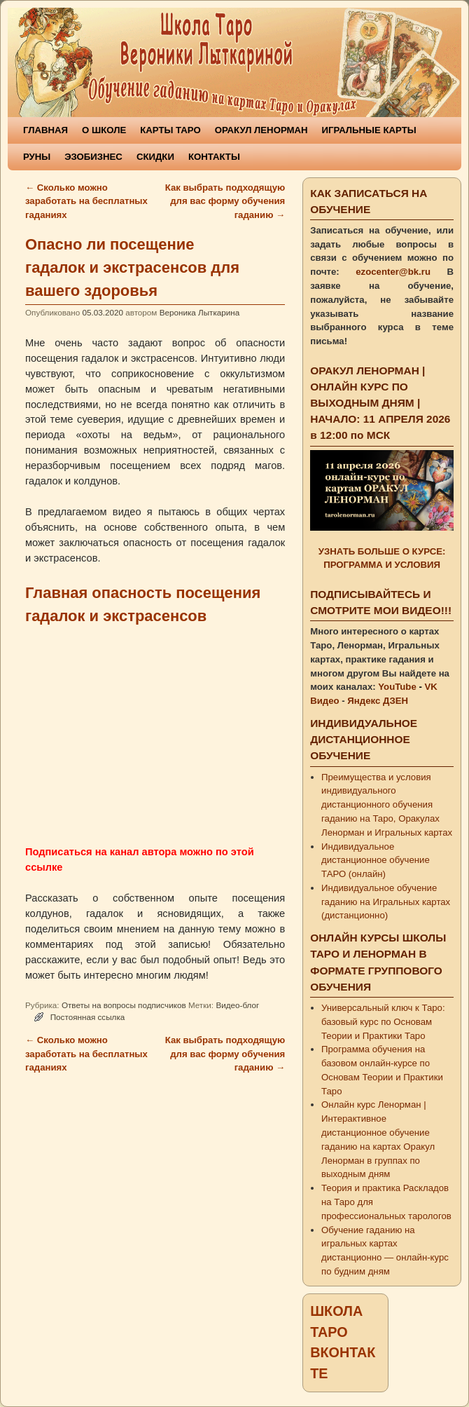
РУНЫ (36, 156)
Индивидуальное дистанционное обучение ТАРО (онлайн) (375, 860)
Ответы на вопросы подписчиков (124, 1005)
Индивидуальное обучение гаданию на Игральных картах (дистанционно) (385, 902)
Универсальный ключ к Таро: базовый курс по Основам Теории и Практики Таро (383, 1021)
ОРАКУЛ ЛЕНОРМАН (261, 130)
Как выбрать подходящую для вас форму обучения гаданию (225, 201)
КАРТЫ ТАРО (170, 130)
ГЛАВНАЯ (45, 130)
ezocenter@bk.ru (393, 271)
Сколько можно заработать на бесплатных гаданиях (86, 201)
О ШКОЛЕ (104, 130)
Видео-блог (237, 1005)
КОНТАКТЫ (214, 156)
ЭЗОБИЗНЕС (93, 156)
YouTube (397, 686)
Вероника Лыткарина (200, 312)
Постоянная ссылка (87, 1016)
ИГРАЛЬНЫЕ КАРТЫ (369, 130)
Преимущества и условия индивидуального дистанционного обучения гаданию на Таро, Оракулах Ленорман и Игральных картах (386, 805)
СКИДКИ (155, 156)
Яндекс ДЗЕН (377, 700)
